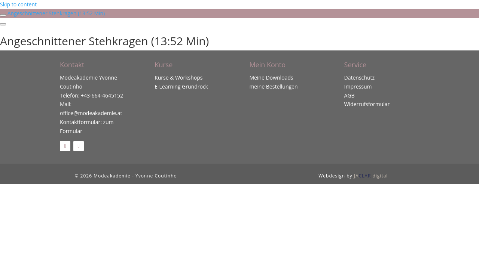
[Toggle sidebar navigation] (3, 15)
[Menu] (3, 24)
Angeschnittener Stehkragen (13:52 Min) (56, 13)
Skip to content (18, 4)
